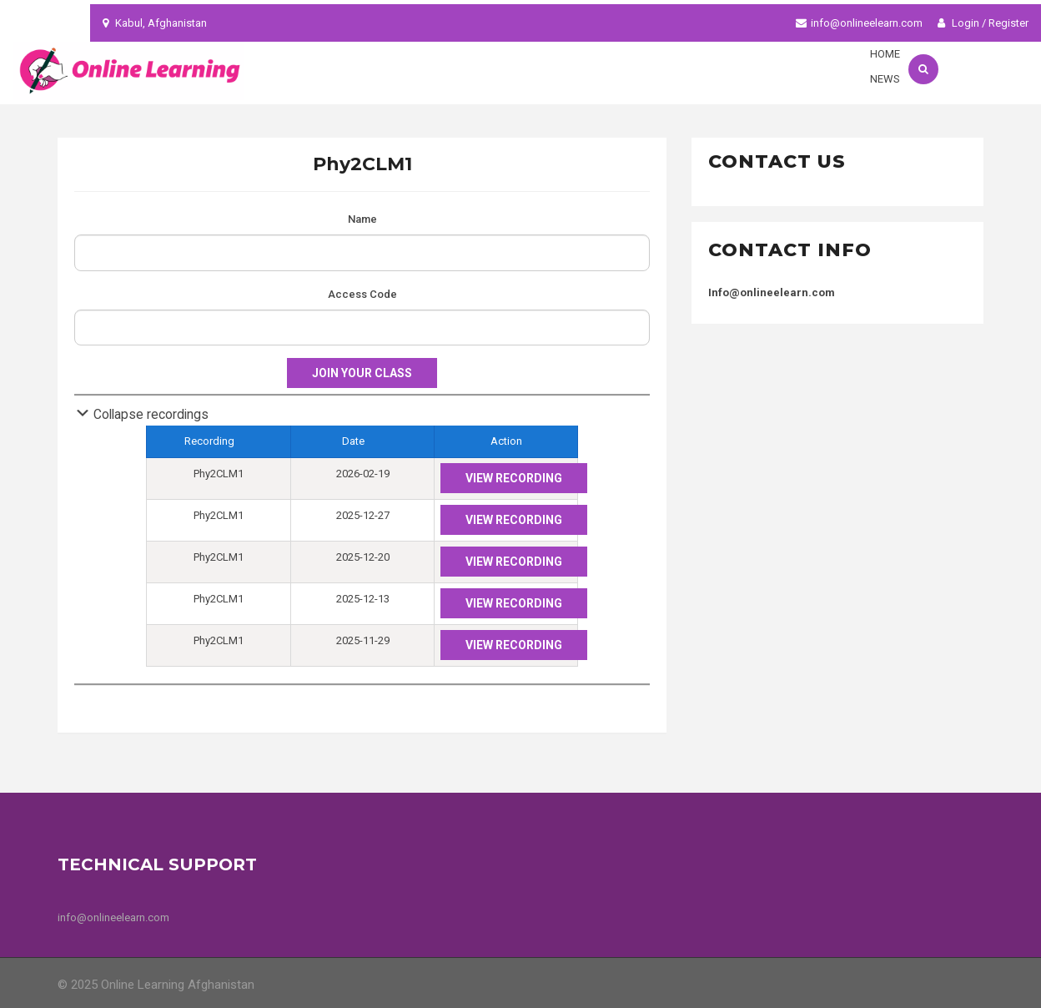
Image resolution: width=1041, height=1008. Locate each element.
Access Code (362, 294)
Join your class (362, 373)
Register (1008, 23)
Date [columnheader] (363, 439)
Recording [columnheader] (219, 439)
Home (885, 54)
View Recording (513, 478)
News (885, 79)
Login (958, 23)
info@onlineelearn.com (867, 23)
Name (362, 219)
